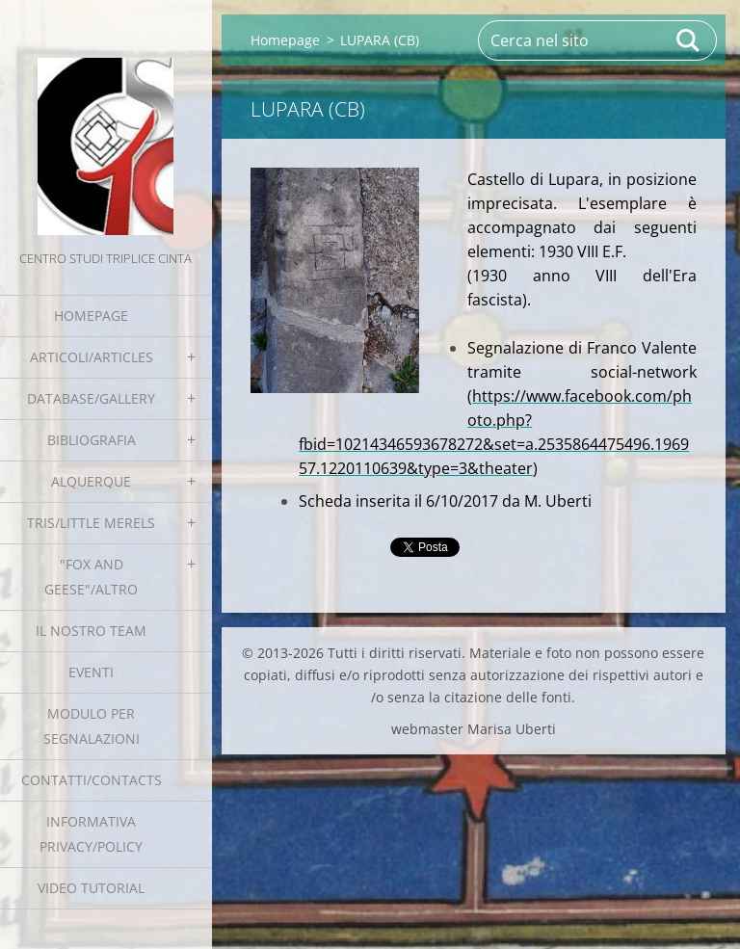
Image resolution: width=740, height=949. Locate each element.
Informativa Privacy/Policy (91, 834)
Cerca (688, 40)
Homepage (91, 315)
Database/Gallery (91, 398)
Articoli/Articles (91, 357)
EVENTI (91, 672)
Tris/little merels (91, 523)
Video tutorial (91, 888)
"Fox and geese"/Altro (91, 576)
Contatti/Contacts (91, 780)
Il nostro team (91, 630)
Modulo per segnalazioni (91, 726)
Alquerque (91, 481)
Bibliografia (91, 440)
